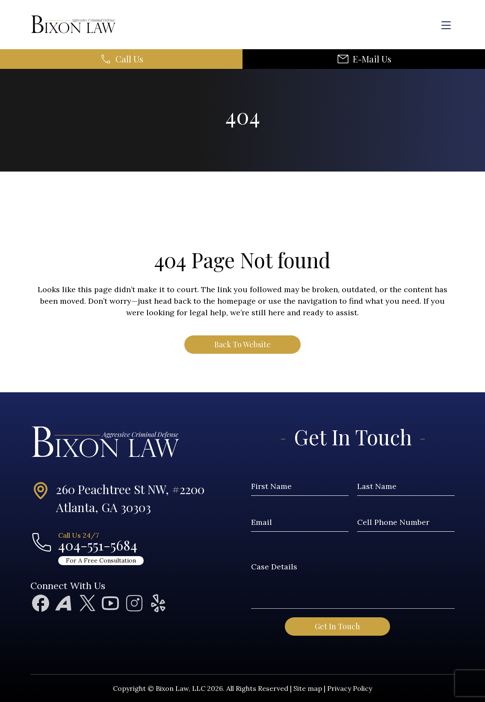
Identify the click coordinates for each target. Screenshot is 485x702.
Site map (307, 688)
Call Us (129, 59)
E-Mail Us (372, 59)
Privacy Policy (349, 688)
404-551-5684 (97, 545)
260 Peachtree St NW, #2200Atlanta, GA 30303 (130, 498)
